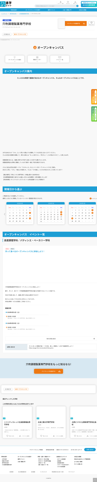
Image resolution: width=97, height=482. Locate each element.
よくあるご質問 (78, 461)
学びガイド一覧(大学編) (43, 459)
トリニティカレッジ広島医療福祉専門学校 (17, 423)
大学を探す (4, 459)
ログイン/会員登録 (61, 459)
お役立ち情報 (77, 456)
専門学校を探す (13, 13)
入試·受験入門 (21, 461)
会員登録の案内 (60, 463)
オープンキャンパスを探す (24, 456)
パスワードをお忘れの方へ (63, 464)
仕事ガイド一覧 (41, 463)
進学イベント (21, 459)
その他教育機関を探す (7, 464)
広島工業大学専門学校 (46, 422)
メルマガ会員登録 (61, 466)
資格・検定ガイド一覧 (43, 464)
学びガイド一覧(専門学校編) (44, 461)
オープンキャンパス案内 (15, 58)
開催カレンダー (37, 58)
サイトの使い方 (78, 464)
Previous (5, 214)
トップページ (4, 13)
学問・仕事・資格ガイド (44, 456)
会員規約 (59, 461)
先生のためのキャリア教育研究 (82, 459)
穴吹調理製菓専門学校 (24, 13)
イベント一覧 (60, 58)
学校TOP (8, 34)
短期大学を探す (5, 461)
